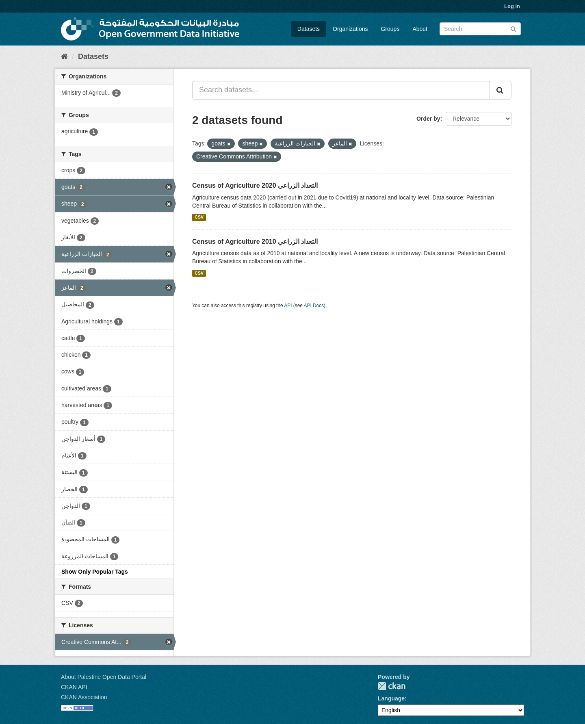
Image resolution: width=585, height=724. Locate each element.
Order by (428, 118)
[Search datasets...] (341, 90)
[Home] (64, 56)
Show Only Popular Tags (94, 571)
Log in (512, 6)
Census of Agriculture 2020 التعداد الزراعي (255, 185)
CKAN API (74, 687)
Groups (390, 29)
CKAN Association (84, 697)
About (419, 29)
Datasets (308, 29)
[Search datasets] (480, 28)
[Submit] (513, 28)
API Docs (314, 305)
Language (391, 698)
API (288, 305)
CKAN (391, 686)
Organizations (350, 29)
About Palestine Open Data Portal (103, 677)
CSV (199, 217)
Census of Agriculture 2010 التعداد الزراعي (255, 241)
